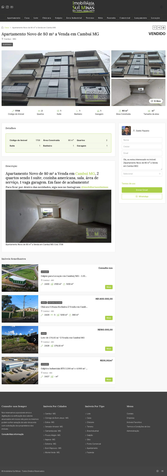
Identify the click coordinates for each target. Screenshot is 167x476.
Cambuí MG (85, 173)
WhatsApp (142, 196)
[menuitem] (161, 7)
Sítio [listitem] (88, 440)
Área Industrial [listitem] (92, 431)
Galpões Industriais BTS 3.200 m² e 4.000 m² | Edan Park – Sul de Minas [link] (76, 368)
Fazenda (111, 18)
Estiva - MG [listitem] (48, 422)
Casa (27, 18)
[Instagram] (158, 471)
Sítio (100, 18)
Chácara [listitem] (89, 422)
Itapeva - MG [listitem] (49, 440)
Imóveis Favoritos (134, 422)
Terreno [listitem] (89, 427)
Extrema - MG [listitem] (49, 444)
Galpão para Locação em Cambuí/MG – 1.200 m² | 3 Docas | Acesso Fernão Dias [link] (81, 276)
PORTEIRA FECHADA (55, 302)
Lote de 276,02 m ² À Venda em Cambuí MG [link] (62, 337)
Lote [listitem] (87, 414)
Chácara (46, 18)
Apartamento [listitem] (91, 448)
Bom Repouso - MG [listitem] (52, 448)
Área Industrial (74, 18)
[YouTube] (163, 471)
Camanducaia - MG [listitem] (52, 431)
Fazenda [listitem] (89, 452)
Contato (130, 414)
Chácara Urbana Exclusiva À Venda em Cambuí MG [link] (66, 306)
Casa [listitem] (88, 418)
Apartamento (13, 18)
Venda (43, 302)
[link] (20, 278)
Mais (109, 287)
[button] (155, 28)
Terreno (90, 18)
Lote (36, 18)
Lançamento (140, 18)
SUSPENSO (7, 44)
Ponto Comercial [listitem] (93, 444)
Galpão (58, 18)
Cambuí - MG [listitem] (49, 414)
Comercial (125, 18)
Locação (155, 18)
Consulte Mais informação (13, 434)
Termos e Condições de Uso (138, 427)
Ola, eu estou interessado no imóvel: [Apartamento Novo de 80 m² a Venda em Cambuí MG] (142, 163)
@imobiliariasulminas (94, 187)
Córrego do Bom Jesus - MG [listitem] (55, 418)
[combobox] (142, 174)
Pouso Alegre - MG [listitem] (51, 435)
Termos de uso (128, 183)
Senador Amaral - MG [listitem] (53, 427)
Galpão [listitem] (89, 435)
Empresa (130, 418)
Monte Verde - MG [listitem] (51, 452)
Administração (133, 431)
